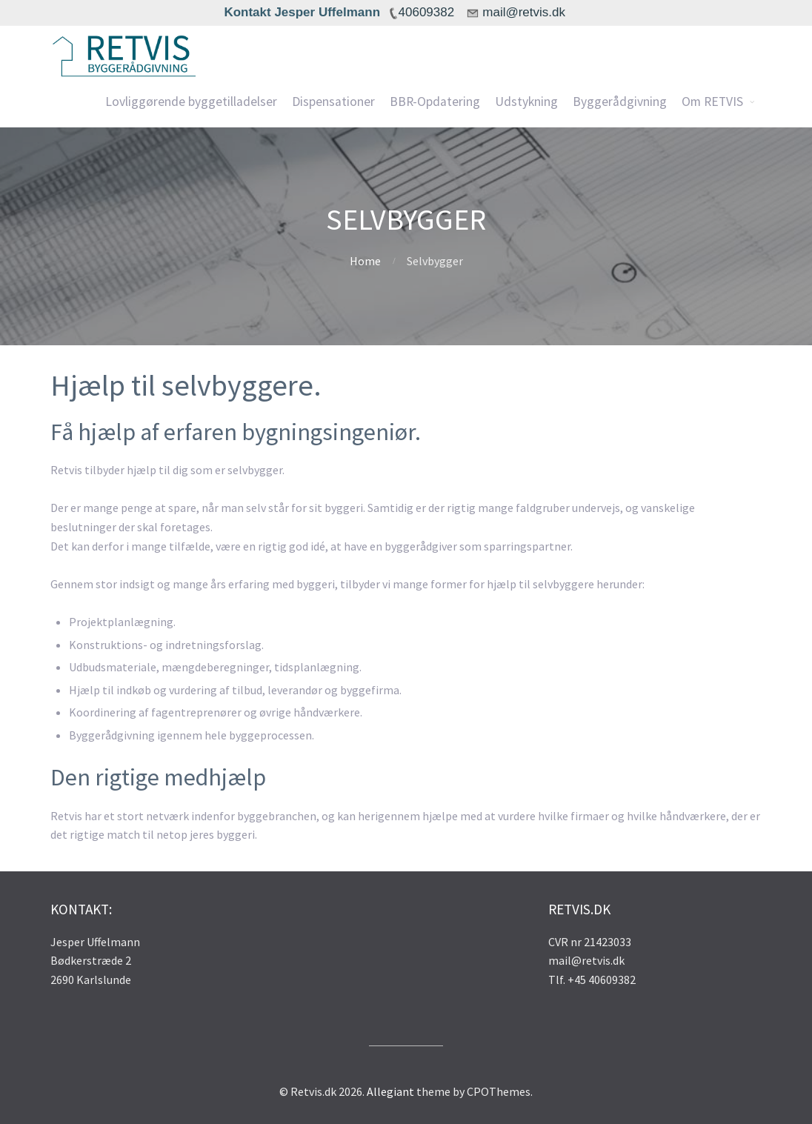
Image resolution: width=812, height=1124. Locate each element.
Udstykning (526, 101)
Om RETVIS (712, 101)
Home (365, 260)
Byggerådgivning (620, 101)
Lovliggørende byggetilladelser (191, 101)
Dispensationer (333, 101)
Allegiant (390, 1091)
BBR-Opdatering (435, 101)
